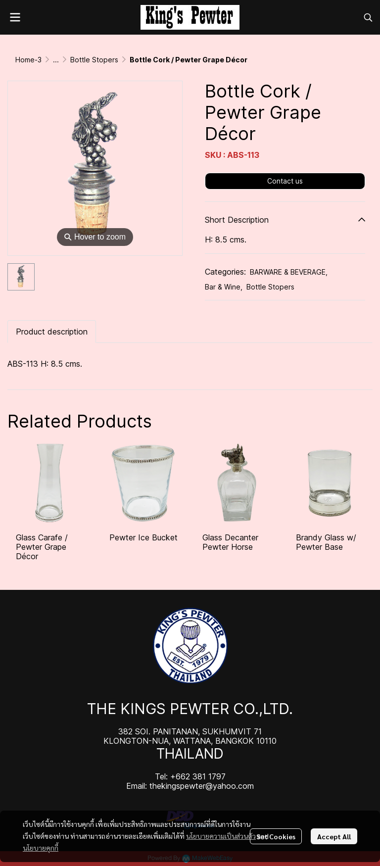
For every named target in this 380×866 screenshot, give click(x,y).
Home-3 (28, 59)
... (56, 59)
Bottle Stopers (94, 59)
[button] (368, 17)
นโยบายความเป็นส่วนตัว (221, 835)
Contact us (285, 181)
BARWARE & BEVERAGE (289, 272)
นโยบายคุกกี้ (40, 847)
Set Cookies (275, 836)
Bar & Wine (223, 287)
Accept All (334, 836)
